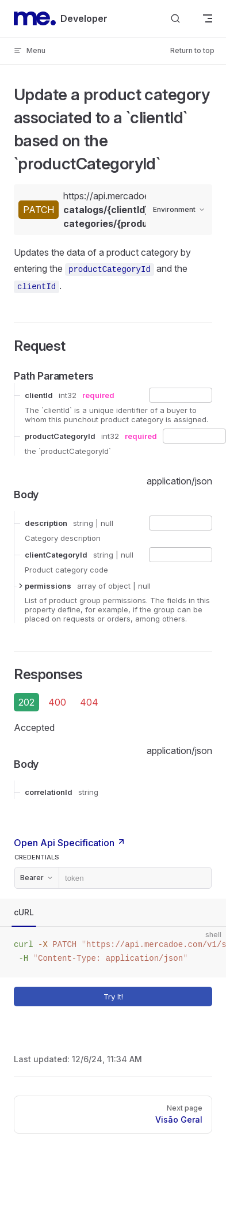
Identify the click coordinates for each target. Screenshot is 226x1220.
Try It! (156, 996)
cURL (24, 912)
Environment (179, 209)
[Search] (175, 19)
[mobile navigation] (207, 18)
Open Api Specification (70, 842)
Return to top (192, 50)
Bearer (36, 877)
